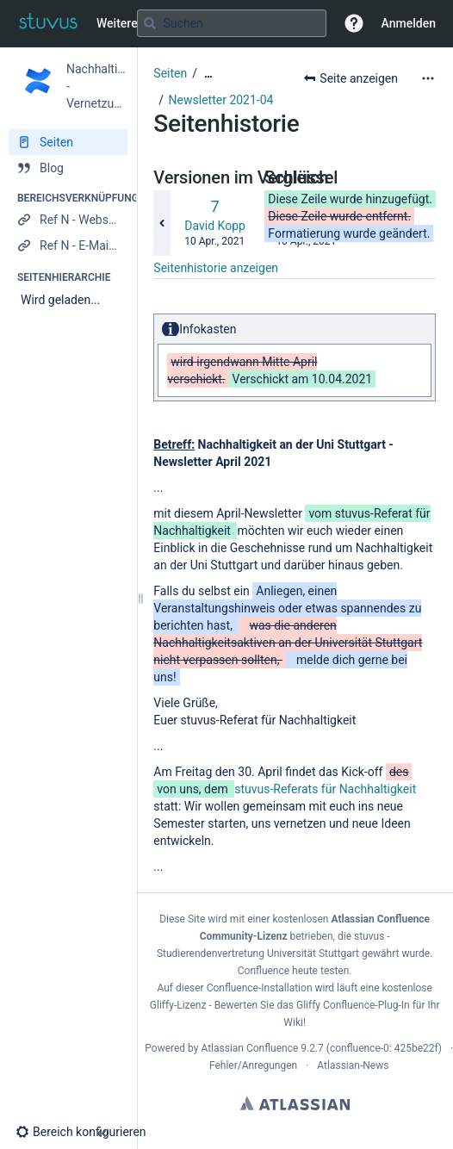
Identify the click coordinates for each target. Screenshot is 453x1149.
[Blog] (68, 168)
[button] (354, 23)
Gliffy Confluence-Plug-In (354, 1005)
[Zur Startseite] (48, 23)
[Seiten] (68, 142)
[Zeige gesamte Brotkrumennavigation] (208, 73)
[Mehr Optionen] (428, 78)
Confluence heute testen (294, 971)
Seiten (170, 73)
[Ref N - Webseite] (68, 220)
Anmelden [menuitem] (409, 23)
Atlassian (295, 1103)
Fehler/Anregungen (253, 1065)
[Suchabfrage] (231, 23)
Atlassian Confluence (249, 1048)
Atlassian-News (352, 1065)
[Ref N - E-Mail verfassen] (68, 245)
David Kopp (214, 226)
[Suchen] (150, 23)
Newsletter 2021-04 (221, 100)
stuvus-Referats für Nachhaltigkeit (325, 789)
